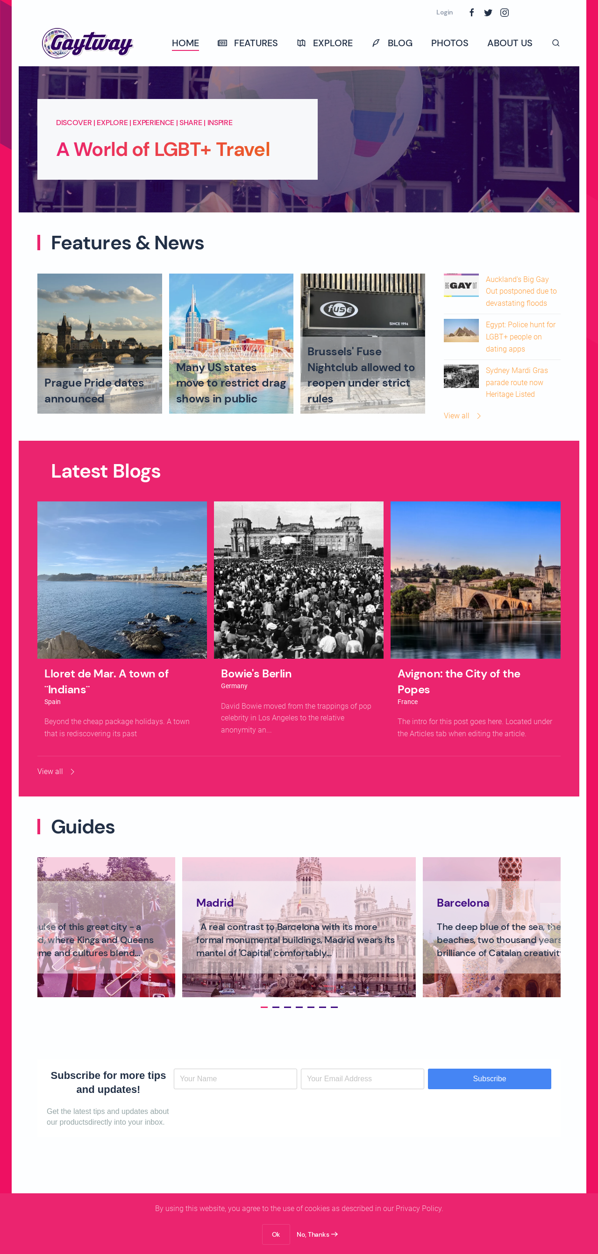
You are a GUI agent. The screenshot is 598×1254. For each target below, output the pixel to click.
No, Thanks (313, 1234)
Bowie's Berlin (256, 673)
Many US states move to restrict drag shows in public (231, 383)
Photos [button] (450, 43)
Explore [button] (325, 43)
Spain (52, 701)
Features (248, 43)
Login (444, 12)
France (408, 701)
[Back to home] (88, 43)
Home (185, 43)
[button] (556, 43)
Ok (276, 1234)
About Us (510, 43)
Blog (392, 43)
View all (464, 416)
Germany (234, 686)
